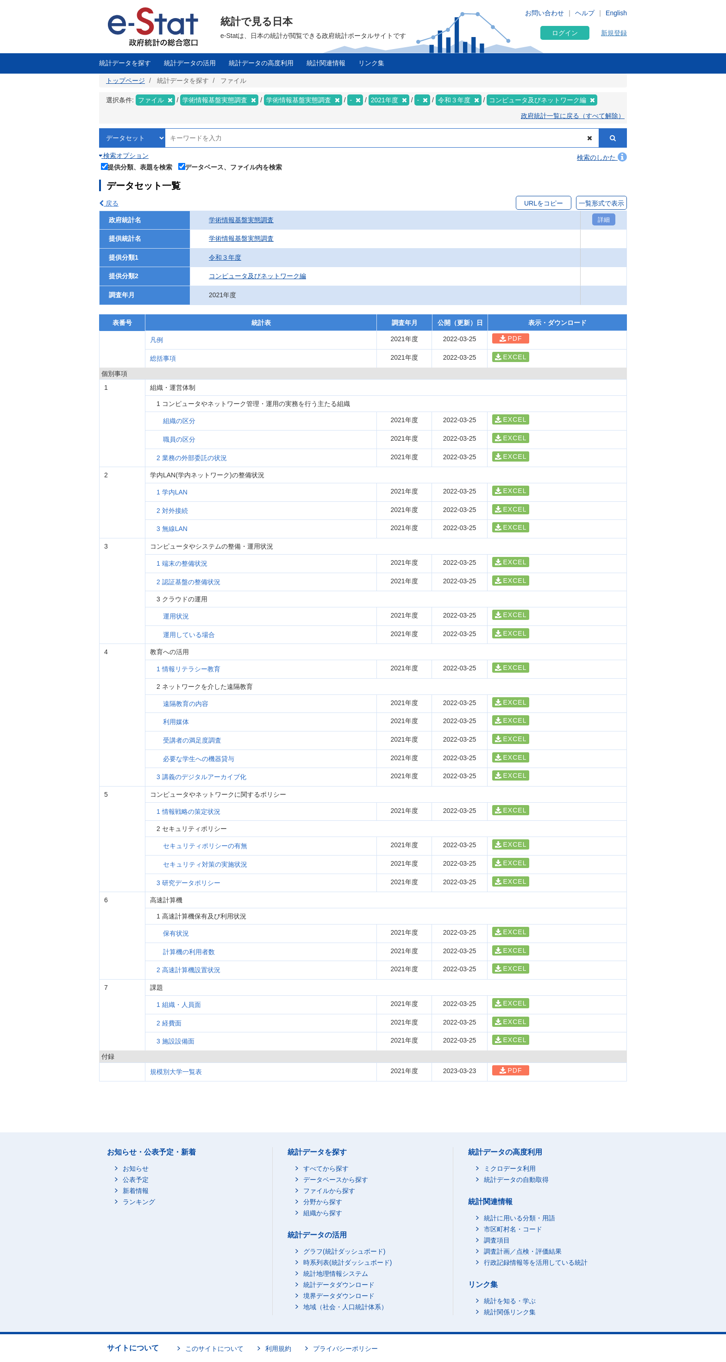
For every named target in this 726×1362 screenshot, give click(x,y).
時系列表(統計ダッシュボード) (347, 1262)
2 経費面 (169, 1023)
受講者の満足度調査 (192, 740)
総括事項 (163, 358)
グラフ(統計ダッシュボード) (344, 1251)
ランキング (139, 1202)
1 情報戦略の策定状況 (188, 811)
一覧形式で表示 (601, 203)
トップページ (125, 80)
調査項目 (497, 1240)
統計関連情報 (326, 63)
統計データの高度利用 (261, 63)
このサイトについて (214, 1348)
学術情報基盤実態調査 (241, 220)
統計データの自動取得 (516, 1179)
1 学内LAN (172, 492)
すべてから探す (326, 1168)
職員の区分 (179, 439)
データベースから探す (335, 1179)
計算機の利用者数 (189, 952)
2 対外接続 (172, 510)
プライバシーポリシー (345, 1348)
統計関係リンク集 (510, 1312)
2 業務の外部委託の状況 (191, 458)
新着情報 (136, 1190)
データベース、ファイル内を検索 (230, 166)
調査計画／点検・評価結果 (523, 1251)
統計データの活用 (190, 63)
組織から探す (322, 1213)
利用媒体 (176, 721)
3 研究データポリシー (188, 883)
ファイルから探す (329, 1190)
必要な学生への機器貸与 (198, 758)
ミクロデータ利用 (510, 1168)
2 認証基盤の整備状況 (188, 582)
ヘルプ (585, 13)
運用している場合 (189, 634)
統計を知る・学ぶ (510, 1301)
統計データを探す (125, 63)
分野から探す (322, 1202)
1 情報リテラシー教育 (188, 669)
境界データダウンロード (339, 1296)
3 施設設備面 (175, 1041)
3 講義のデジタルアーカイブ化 (201, 777)
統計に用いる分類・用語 (519, 1218)
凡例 (156, 340)
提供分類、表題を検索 (136, 166)
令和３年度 (225, 257)
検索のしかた (602, 157)
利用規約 (278, 1348)
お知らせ (136, 1168)
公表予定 (136, 1179)
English (616, 13)
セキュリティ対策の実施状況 (205, 864)
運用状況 (176, 616)
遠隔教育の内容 (185, 703)
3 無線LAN (172, 528)
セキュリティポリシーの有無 (205, 846)
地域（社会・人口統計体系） (345, 1307)
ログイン (565, 33)
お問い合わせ (544, 13)
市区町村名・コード (513, 1229)
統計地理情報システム (335, 1273)
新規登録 (614, 33)
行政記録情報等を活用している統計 (536, 1262)
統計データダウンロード (339, 1284)
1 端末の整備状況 (181, 563)
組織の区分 (179, 421)
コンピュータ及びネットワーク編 (257, 276)
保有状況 (176, 933)
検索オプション (124, 155)
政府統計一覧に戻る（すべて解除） (573, 115)
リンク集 (371, 63)
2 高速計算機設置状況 (188, 970)
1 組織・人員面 (178, 1004)
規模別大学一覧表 (176, 1071)
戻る (109, 203)
